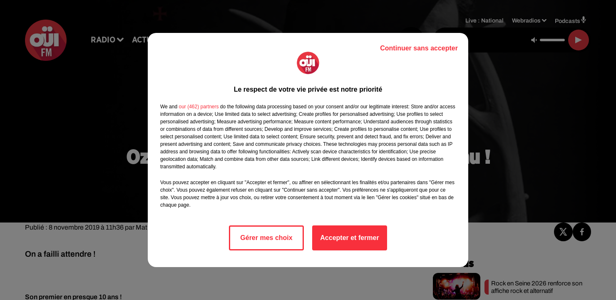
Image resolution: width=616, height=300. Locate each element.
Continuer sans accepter (419, 48)
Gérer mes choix (266, 237)
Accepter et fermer (349, 237)
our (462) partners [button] (199, 107)
